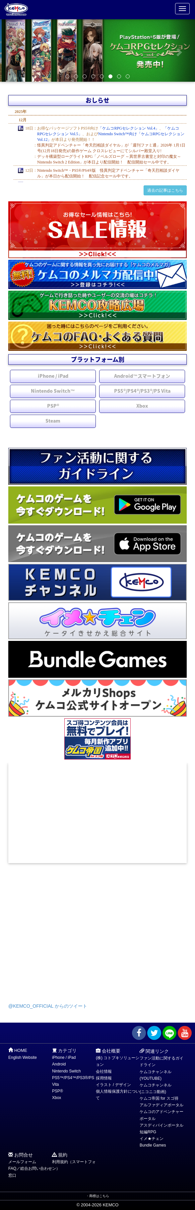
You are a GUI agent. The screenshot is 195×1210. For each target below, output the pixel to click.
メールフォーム (22, 1162)
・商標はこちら (97, 1196)
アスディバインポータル (161, 1125)
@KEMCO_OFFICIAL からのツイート (47, 1006)
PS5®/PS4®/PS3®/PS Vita (142, 390)
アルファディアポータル (161, 1105)
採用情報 (104, 1078)
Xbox (142, 405)
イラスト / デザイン (113, 1084)
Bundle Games (153, 1145)
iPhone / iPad (53, 375)
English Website (22, 1057)
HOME (20, 1050)
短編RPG (148, 1132)
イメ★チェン (151, 1138)
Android (59, 1064)
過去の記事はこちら (165, 190)
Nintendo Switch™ (53, 390)
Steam (52, 420)
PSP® (53, 405)
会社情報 (104, 1071)
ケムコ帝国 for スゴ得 (159, 1098)
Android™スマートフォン (142, 375)
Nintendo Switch (66, 1071)
